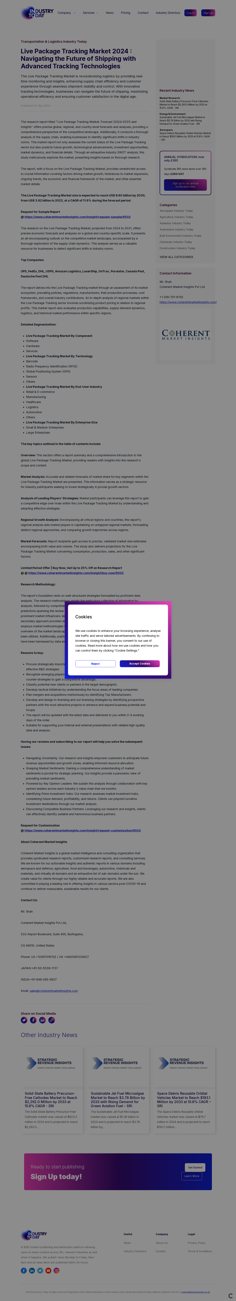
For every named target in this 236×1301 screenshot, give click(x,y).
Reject (95, 663)
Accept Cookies (139, 663)
